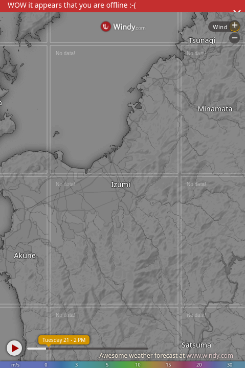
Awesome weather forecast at (166, 355)
